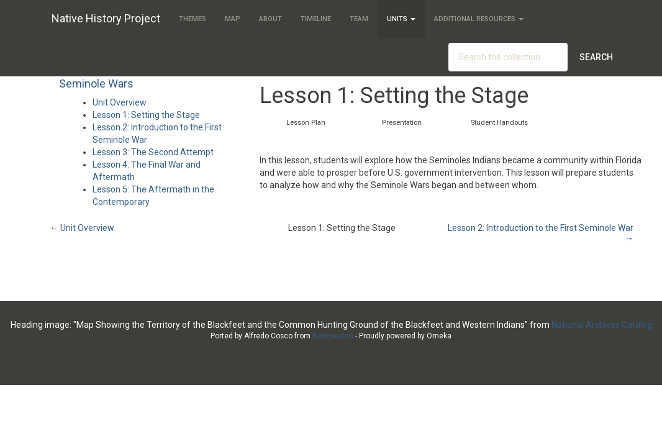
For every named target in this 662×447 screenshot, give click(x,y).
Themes (192, 19)
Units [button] (401, 19)
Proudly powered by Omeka (405, 336)
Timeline (316, 19)
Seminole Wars (96, 83)
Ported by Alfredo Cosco (251, 336)
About (270, 19)
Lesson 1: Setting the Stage (146, 115)
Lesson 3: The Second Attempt (153, 152)
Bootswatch (332, 336)
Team (359, 19)
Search (596, 57)
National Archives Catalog (601, 325)
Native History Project (106, 17)
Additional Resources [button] (479, 19)
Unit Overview (120, 102)
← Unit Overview (82, 228)
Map (232, 19)
